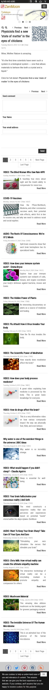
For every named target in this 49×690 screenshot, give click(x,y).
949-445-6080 (9, 1)
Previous (18, 27)
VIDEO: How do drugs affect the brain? (21, 409)
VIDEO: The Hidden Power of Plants (19, 298)
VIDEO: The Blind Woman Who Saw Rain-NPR (24, 172)
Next (26, 27)
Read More (41, 188)
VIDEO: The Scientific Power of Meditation (23, 353)
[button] (44, 6)
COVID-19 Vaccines (12, 198)
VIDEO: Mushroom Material (15, 596)
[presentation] (22, 141)
